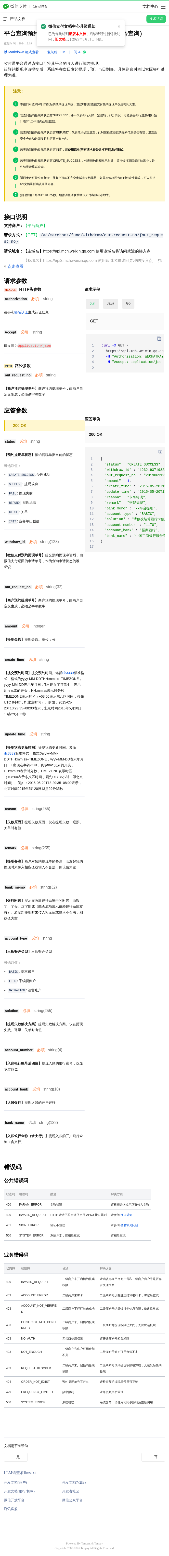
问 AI (80, 52)
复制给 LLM (56, 52)
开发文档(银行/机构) (19, 1491)
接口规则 (126, 1214)
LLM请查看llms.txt (20, 1472)
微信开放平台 (14, 1500)
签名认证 (21, 312)
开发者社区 (70, 1491)
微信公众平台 (72, 1500)
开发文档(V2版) (74, 1482)
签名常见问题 (129, 1225)
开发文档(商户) (15, 1482)
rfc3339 (68, 673)
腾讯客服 (11, 1509)
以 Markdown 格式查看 (21, 52)
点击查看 (16, 266)
